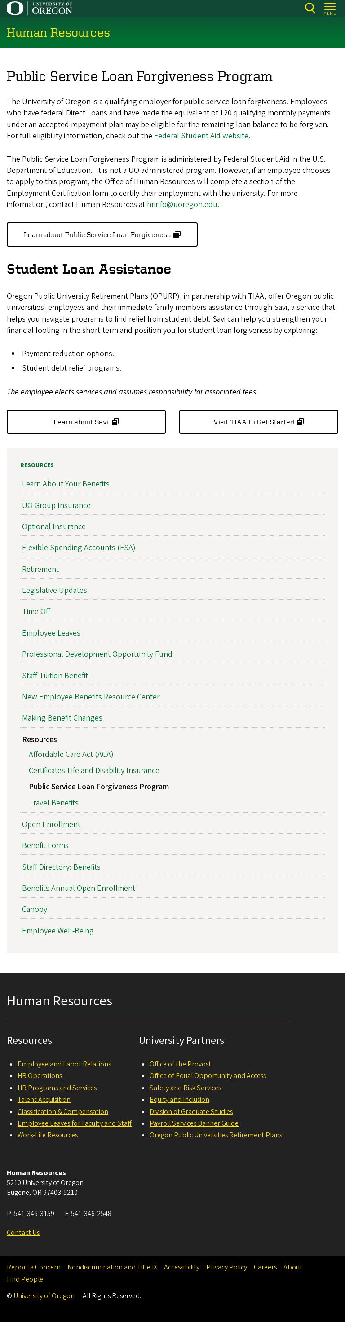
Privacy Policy (226, 1267)
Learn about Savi (81, 422)
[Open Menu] (330, 8)
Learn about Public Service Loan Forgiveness (97, 234)
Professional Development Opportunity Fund (97, 654)
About (292, 1267)
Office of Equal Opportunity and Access (208, 1076)
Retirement (40, 569)
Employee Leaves (51, 632)
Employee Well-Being (58, 930)
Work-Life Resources (48, 1135)
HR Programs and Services (57, 1088)
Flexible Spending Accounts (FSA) (79, 547)
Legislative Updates (54, 590)
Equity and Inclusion (179, 1100)
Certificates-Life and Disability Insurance (94, 770)
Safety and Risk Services (185, 1088)
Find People (25, 1279)
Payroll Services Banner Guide (194, 1123)
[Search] (310, 8)
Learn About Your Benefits (66, 484)
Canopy (34, 909)
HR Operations (40, 1076)
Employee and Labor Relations (64, 1064)
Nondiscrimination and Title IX (112, 1267)
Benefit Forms (45, 845)
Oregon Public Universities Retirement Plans (216, 1135)
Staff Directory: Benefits (61, 866)
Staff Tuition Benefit (55, 675)
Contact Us (23, 1233)
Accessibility (181, 1267)
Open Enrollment (51, 824)
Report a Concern (34, 1267)
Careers (265, 1267)
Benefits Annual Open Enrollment (78, 887)
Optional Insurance (54, 526)
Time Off (36, 611)
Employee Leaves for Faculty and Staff (75, 1123)
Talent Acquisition (44, 1100)
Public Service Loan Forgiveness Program (99, 786)
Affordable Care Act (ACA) (71, 754)
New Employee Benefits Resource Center (90, 697)
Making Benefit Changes (62, 718)
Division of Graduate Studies (191, 1112)
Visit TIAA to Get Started (253, 422)
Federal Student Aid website (201, 135)
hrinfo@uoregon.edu (182, 204)
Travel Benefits (54, 803)
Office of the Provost (180, 1064)
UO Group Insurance (56, 505)
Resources (37, 465)
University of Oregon (44, 1296)
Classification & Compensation (63, 1112)
